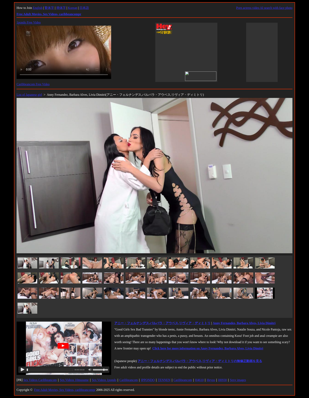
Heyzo (211, 380)
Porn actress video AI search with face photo (264, 7)
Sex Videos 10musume (74, 380)
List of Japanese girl (29, 94)
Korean (72, 7)
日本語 (84, 7)
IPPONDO (147, 380)
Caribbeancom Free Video (33, 84)
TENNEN (164, 380)
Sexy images (238, 380)
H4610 (199, 380)
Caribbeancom (128, 380)
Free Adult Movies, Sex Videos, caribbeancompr (64, 389)
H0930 (222, 380)
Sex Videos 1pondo (104, 380)
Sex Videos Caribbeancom (40, 380)
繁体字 (49, 7)
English (37, 7)
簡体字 (61, 7)
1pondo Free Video (29, 22)
